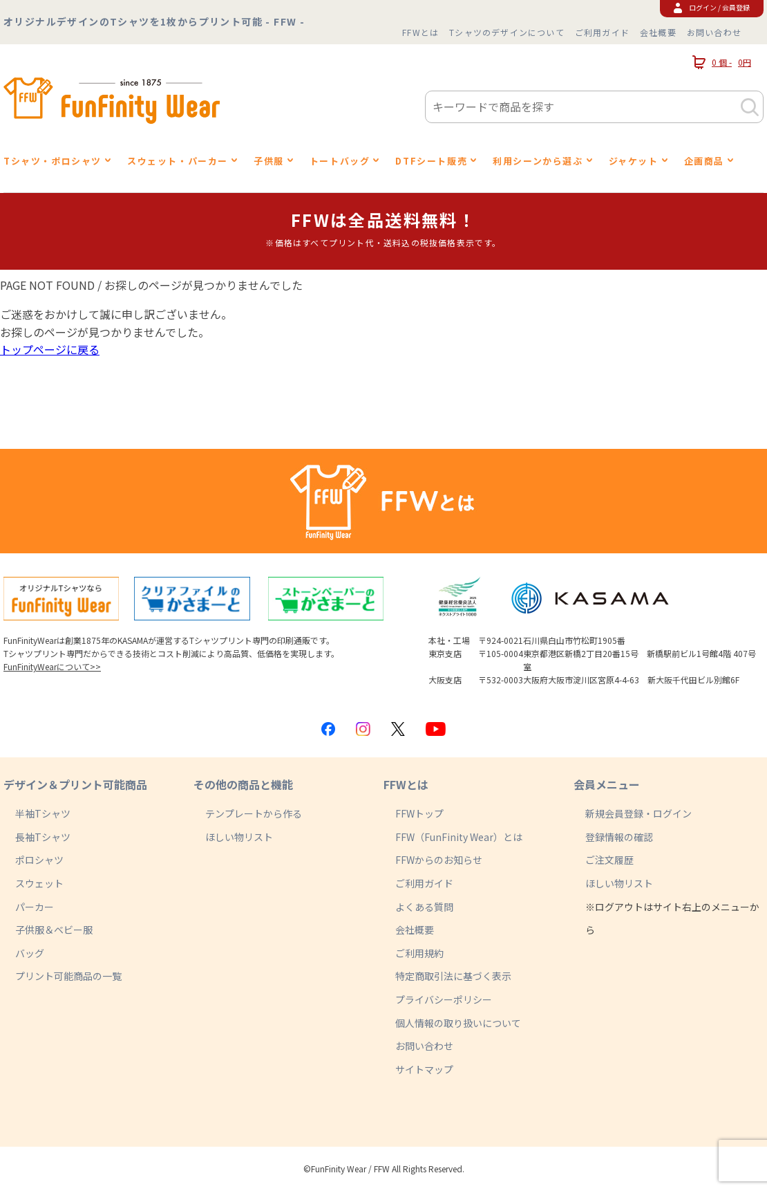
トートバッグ (340, 160)
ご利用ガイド (602, 32)
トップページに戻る (50, 349)
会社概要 (658, 32)
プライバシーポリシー (443, 999)
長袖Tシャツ (42, 837)
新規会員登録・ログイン (638, 813)
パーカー (34, 907)
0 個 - (721, 62)
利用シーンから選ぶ (538, 160)
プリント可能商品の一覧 (68, 976)
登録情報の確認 (619, 837)
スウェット (39, 883)
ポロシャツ (39, 860)
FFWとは (420, 32)
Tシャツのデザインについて (507, 32)
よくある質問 (424, 907)
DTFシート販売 (431, 160)
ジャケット (634, 160)
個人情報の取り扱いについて (458, 1023)
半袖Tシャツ (42, 813)
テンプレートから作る (253, 813)
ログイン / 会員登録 (712, 7)
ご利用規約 (419, 953)
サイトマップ (424, 1069)
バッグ (29, 953)
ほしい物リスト (239, 837)
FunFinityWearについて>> (52, 666)
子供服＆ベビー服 (54, 929)
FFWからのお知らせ (438, 860)
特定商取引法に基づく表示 (453, 976)
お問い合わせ (714, 32)
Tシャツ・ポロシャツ (52, 160)
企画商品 (704, 160)
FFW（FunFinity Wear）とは (458, 837)
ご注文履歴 (609, 860)
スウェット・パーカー (177, 160)
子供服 (269, 160)
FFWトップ (419, 813)
